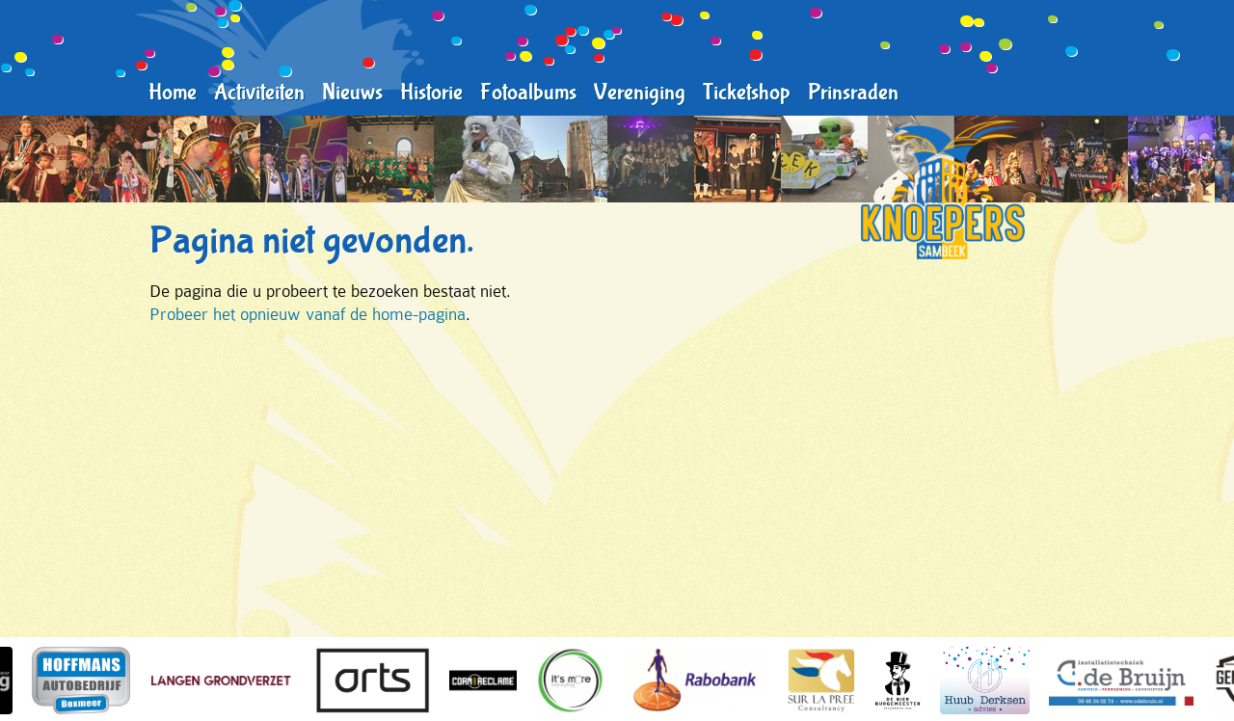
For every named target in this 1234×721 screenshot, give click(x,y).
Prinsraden (853, 92)
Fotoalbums (528, 92)
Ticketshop (747, 92)
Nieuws (352, 92)
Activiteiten (259, 92)
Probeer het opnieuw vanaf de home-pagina (307, 314)
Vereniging (639, 92)
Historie (431, 92)
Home (172, 92)
